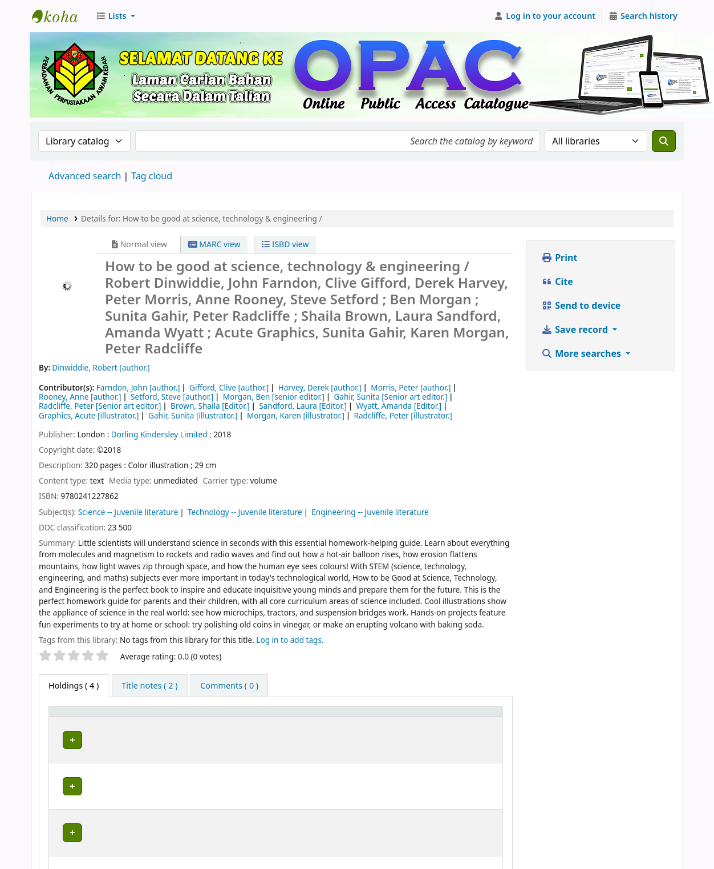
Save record (575, 329)
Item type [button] (74, 716)
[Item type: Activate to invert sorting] (81, 716)
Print (559, 257)
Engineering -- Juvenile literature (369, 511)
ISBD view (285, 244)
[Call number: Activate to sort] (387, 716)
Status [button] (461, 716)
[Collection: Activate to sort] (296, 716)
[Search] (664, 141)
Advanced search (84, 176)
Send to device (580, 305)
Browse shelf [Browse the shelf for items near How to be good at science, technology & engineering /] (406, 738)
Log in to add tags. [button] (289, 639)
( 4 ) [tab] (73, 685)
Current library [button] (149, 716)
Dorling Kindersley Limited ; (161, 434)
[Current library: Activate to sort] (188, 716)
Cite (557, 281)
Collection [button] (289, 716)
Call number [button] (359, 716)
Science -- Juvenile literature (128, 511)
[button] (115, 16)
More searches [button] (582, 353)
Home (57, 218)
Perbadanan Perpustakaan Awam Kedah (60, 16)
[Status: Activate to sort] (472, 716)
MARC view (214, 244)
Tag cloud (151, 176)
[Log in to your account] (545, 16)
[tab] (149, 685)
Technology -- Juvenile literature (245, 511)
